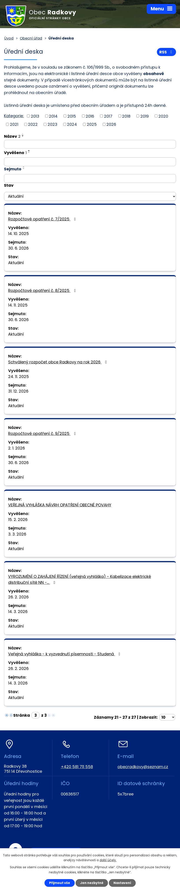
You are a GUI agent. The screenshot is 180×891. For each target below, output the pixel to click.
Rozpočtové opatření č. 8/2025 (43, 290)
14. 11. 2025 (18, 305)
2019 (144, 116)
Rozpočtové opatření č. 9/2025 (43, 433)
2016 (90, 116)
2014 (53, 116)
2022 (33, 124)
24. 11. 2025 (18, 376)
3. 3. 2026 (17, 534)
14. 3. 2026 (18, 611)
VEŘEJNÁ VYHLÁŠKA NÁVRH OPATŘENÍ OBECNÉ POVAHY (59, 505)
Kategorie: (14, 115)
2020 (163, 116)
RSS (166, 52)
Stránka (21, 715)
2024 (72, 124)
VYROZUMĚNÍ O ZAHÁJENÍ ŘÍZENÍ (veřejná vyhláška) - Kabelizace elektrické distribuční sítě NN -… (79, 579)
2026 (111, 124)
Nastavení (122, 883)
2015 (71, 116)
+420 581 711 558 (77, 766)
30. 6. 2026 (18, 248)
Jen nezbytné (91, 883)
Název (12, 136)
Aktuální (16, 262)
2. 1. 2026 (16, 448)
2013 (35, 116)
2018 (126, 116)
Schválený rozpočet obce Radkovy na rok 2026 (58, 362)
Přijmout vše (59, 883)
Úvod (8, 38)
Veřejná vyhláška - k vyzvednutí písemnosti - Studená (65, 654)
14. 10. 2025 (18, 233)
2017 (108, 116)
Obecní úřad (31, 38)
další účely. (108, 860)
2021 (14, 124)
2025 (92, 124)
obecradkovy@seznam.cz (142, 766)
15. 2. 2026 (18, 519)
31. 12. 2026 (18, 391)
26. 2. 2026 (18, 597)
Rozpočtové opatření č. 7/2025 (43, 219)
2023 (52, 124)
